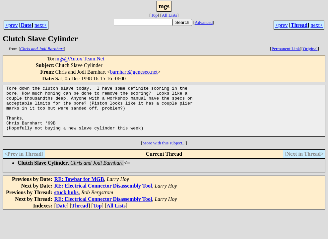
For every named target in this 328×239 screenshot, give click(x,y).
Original (310, 48)
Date (26, 25)
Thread (299, 25)
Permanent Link (286, 48)
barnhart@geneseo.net (134, 72)
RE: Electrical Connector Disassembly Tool (103, 196)
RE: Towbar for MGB (79, 189)
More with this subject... (164, 152)
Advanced (204, 22)
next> (40, 25)
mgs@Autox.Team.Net (79, 58)
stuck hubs (66, 202)
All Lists (169, 15)
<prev (11, 25)
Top (154, 15)
